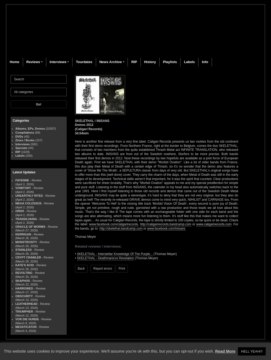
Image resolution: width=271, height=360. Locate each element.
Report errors (102, 268)
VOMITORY (23, 188)
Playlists (170, 62)
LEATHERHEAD (26, 303)
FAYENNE (22, 180)
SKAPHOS (22, 280)
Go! (39, 104)
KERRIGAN (23, 234)
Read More (225, 351)
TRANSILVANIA (26, 219)
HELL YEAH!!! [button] (252, 351)
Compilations (24, 132)
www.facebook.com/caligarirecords (113, 224)
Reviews (33, 62)
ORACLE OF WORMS (30, 226)
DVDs (19, 136)
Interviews (57, 62)
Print (122, 268)
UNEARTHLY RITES (29, 195)
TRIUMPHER (24, 311)
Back (81, 268)
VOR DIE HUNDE (27, 319)
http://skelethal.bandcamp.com (121, 228)
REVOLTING (23, 272)
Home (14, 62)
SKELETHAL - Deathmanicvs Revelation (105, 258)
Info (205, 62)
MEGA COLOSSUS (28, 203)
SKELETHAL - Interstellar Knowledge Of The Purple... (115, 254)
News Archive (110, 62)
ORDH (19, 211)
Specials (21, 148)
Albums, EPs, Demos (30, 128)
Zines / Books (25, 140)
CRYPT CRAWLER (28, 257)
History (150, 62)
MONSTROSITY (26, 242)
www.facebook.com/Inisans (166, 228)
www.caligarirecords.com (214, 224)
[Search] (39, 79)
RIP (134, 62)
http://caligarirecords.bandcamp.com (165, 224)
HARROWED (24, 288)
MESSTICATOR (26, 326)
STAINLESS (23, 249)
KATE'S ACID (24, 265)
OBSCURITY (24, 296)
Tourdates (84, 62)
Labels (189, 62)
